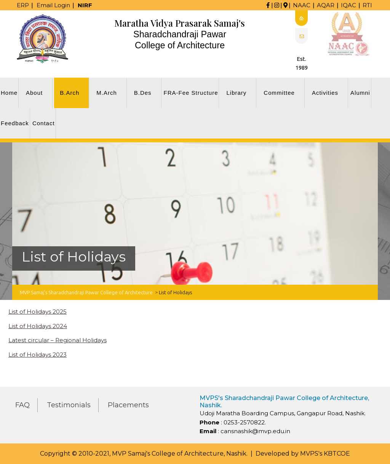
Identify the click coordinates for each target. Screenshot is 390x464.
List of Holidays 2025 (37, 311)
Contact (43, 123)
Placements (128, 405)
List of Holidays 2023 (37, 354)
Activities (325, 92)
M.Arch (106, 92)
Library (236, 92)
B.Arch (69, 92)
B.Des (143, 92)
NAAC (301, 5)
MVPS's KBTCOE (325, 453)
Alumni (360, 92)
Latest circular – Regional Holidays (57, 340)
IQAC (348, 5)
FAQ (22, 405)
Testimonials (69, 405)
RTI (367, 5)
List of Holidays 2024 (37, 326)
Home (9, 92)
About (34, 92)
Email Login (53, 5)
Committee (279, 92)
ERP (23, 5)
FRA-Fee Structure (191, 92)
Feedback (15, 123)
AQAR (325, 5)
